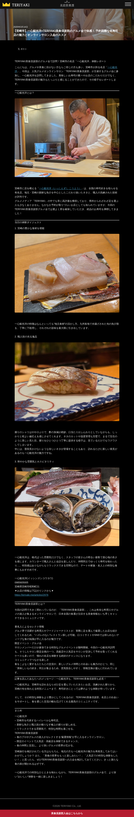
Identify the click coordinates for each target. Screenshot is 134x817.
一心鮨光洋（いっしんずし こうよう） (60, 188)
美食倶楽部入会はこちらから (67, 813)
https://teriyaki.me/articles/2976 (31, 594)
